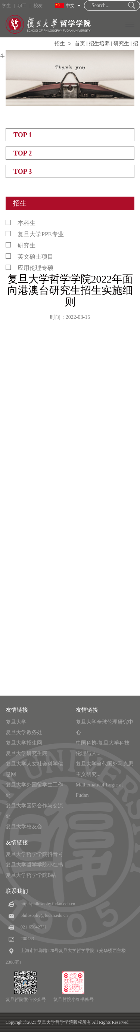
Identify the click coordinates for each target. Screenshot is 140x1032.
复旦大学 (16, 722)
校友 (38, 5)
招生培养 (99, 43)
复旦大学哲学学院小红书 (34, 865)
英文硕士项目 (29, 256)
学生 (6, 5)
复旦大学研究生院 (26, 753)
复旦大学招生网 (24, 743)
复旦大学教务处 (24, 732)
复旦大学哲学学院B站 (31, 875)
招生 (60, 43)
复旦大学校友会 (24, 826)
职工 (22, 5)
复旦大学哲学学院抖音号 (34, 854)
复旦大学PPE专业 (35, 234)
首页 (80, 43)
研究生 (121, 43)
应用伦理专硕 (29, 268)
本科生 (20, 223)
